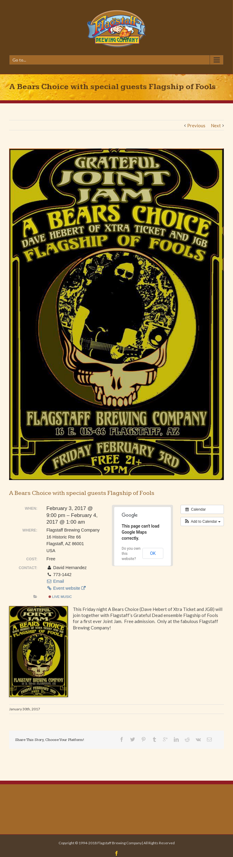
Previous (196, 125)
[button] (202, 521)
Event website (66, 588)
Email (55, 581)
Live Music (60, 597)
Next (216, 125)
